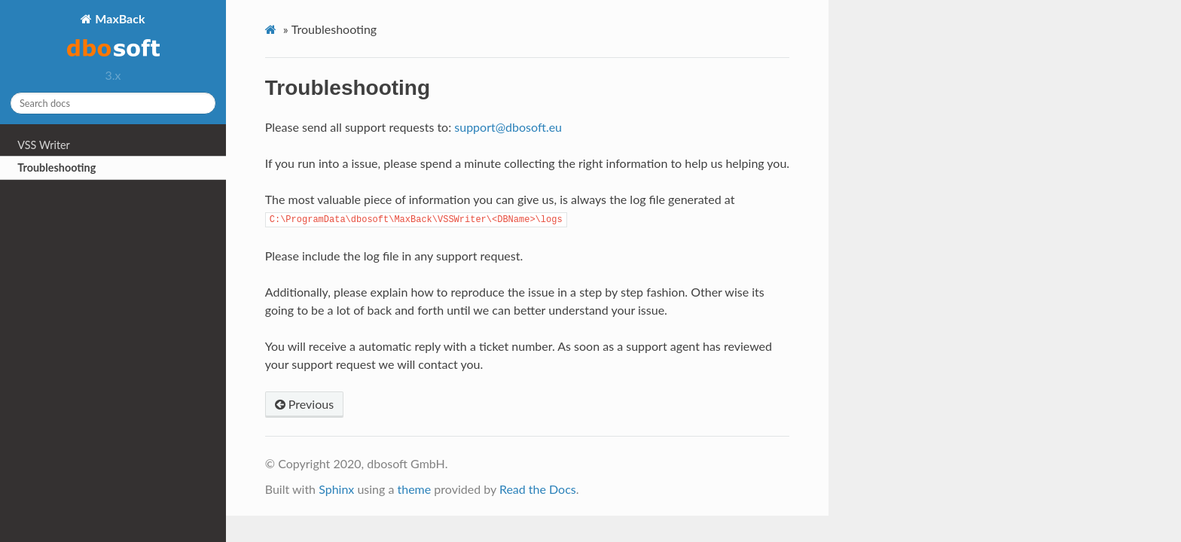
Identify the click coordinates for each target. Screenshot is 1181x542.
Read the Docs (537, 489)
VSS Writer (43, 145)
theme (414, 489)
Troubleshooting (56, 167)
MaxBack (113, 35)
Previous (304, 404)
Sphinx (336, 489)
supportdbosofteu (508, 127)
